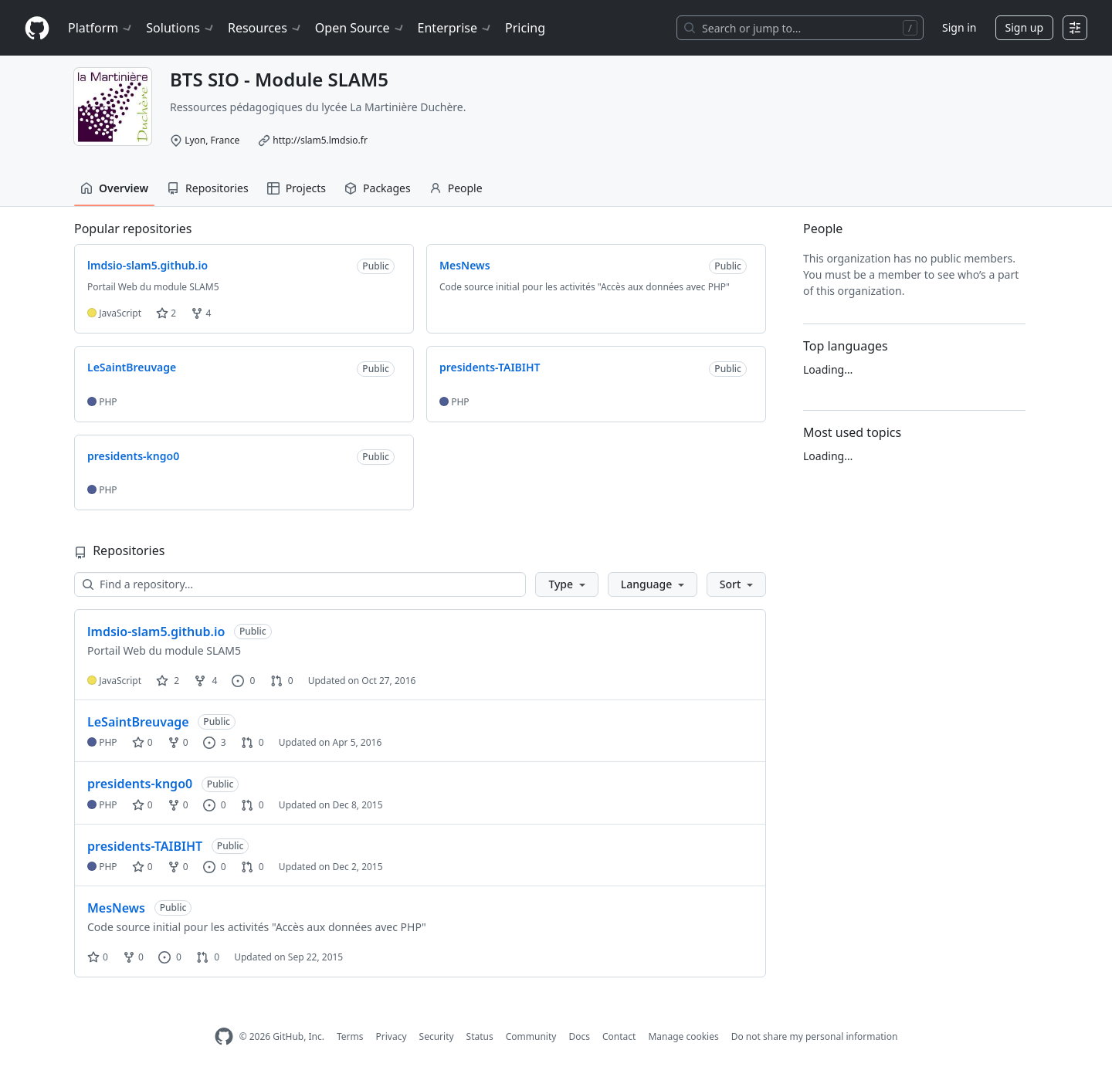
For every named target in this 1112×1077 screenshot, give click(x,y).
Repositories (208, 188)
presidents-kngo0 (139, 783)
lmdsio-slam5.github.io (156, 631)
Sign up (1024, 27)
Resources (265, 27)
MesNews (116, 907)
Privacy (391, 1036)
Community (531, 1036)
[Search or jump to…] (800, 27)
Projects (296, 188)
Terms (350, 1036)
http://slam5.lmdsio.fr (320, 140)
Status (479, 1036)
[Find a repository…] (300, 584)
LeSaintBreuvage (138, 721)
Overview (114, 188)
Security (436, 1036)
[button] (566, 584)
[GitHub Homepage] (224, 1036)
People (456, 188)
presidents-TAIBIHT (144, 846)
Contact (619, 1036)
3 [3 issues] (214, 742)
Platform (101, 27)
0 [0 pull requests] (281, 680)
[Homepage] (37, 28)
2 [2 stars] (167, 680)
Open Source (360, 27)
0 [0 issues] (243, 680)
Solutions (180, 27)
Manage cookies (683, 1036)
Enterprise (455, 27)
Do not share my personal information (814, 1036)
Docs (579, 1036)
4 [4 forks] (205, 680)
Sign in (959, 27)
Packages (377, 188)
